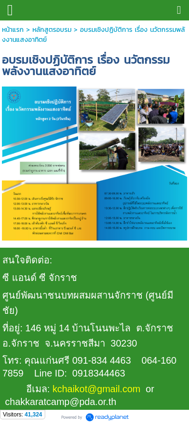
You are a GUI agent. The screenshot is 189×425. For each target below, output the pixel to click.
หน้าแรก (13, 30)
